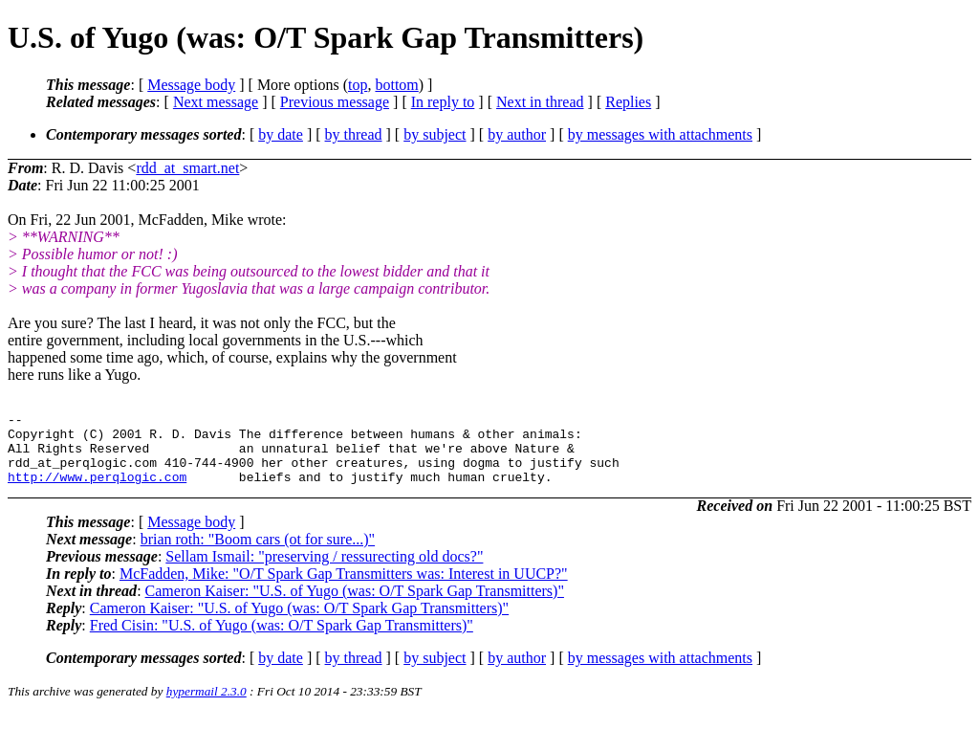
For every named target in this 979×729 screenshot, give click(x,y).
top (357, 85)
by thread (353, 134)
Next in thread (540, 102)
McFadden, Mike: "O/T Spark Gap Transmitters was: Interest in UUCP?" (344, 588)
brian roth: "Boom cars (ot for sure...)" (258, 553)
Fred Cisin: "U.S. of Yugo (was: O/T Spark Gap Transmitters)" (281, 639)
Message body (191, 85)
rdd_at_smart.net (187, 168)
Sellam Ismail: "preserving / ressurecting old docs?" (324, 571)
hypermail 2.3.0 (206, 705)
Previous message (334, 102)
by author (517, 134)
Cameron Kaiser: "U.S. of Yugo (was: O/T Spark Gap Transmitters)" (354, 605)
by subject (434, 134)
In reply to (443, 102)
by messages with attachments (660, 134)
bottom (396, 85)
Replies (628, 102)
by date (280, 134)
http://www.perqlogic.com (97, 490)
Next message (215, 102)
